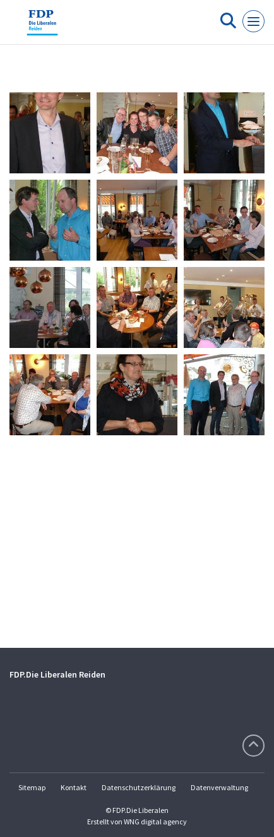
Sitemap (31, 787)
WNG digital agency (155, 821)
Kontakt (73, 787)
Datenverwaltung (219, 787)
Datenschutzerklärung (139, 787)
